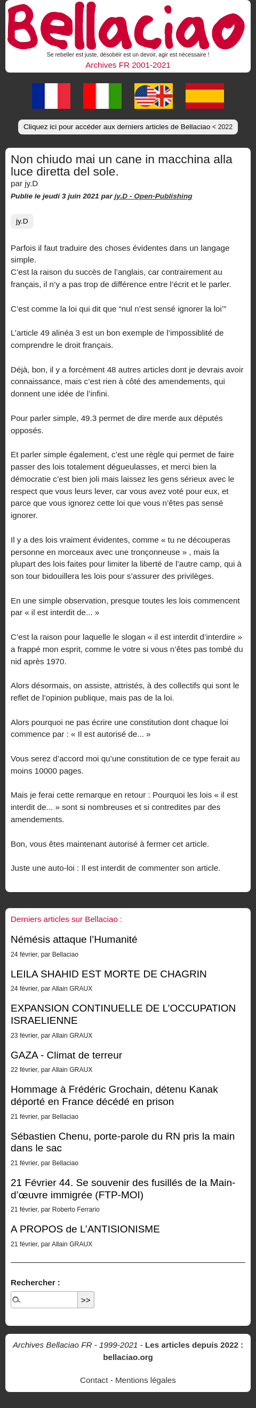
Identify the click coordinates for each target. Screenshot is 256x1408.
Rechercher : (35, 1282)
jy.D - (124, 196)
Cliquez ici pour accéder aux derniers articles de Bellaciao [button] (128, 127)
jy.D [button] (22, 221)
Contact (94, 1380)
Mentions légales (145, 1380)
